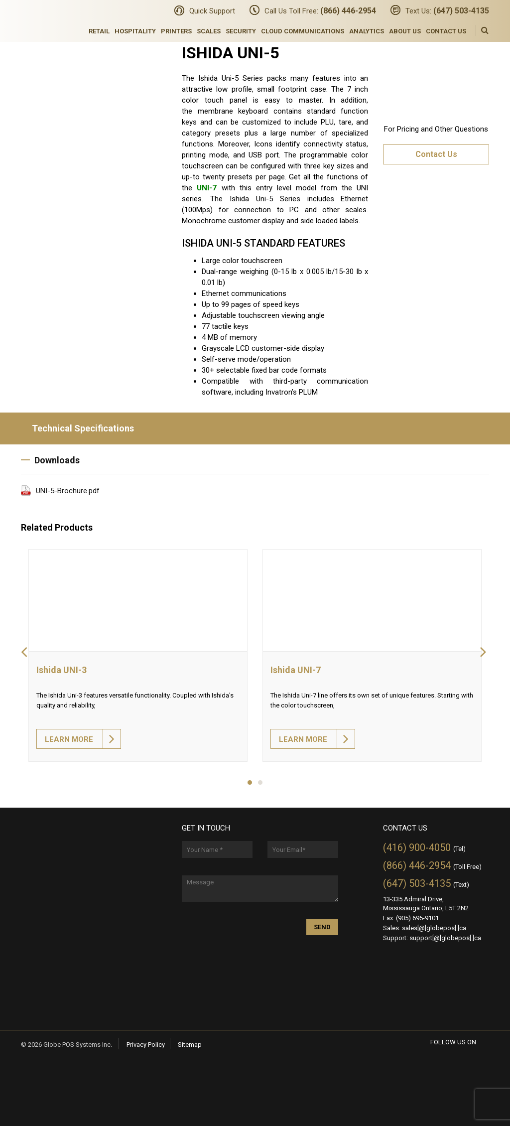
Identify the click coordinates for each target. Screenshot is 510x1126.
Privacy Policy (146, 1044)
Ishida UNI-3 (61, 670)
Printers (176, 31)
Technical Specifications (77, 428)
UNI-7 (207, 187)
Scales (209, 31)
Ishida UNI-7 (295, 670)
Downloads (50, 460)
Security (241, 31)
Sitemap (190, 1044)
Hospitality (135, 31)
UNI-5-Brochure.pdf (68, 490)
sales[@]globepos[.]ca (434, 928)
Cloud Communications (302, 31)
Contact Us (446, 31)
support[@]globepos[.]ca (445, 938)
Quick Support (212, 10)
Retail (99, 31)
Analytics (366, 31)
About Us (405, 31)
